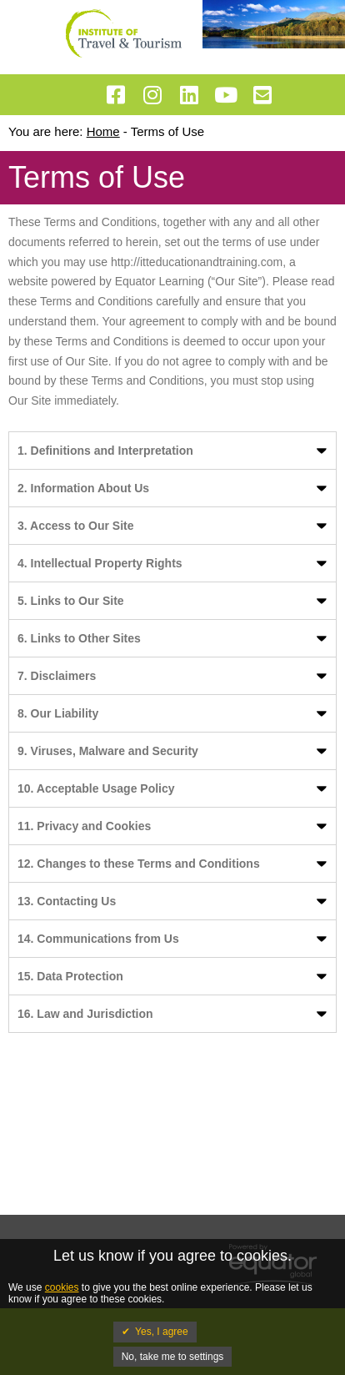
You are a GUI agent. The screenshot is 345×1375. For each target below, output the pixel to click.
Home (103, 131)
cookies (62, 1287)
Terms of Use (167, 131)
